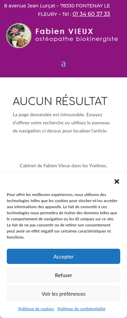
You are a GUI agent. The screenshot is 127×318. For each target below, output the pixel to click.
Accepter (63, 256)
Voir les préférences (64, 294)
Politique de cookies (36, 308)
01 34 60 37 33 (91, 14)
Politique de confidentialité (82, 308)
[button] (116, 181)
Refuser (63, 275)
